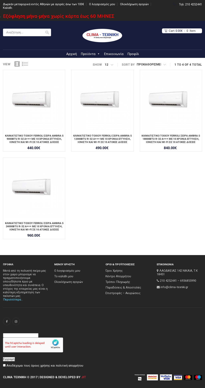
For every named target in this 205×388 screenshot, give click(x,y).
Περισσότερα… (13, 299)
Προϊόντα (90, 54)
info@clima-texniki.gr (174, 287)
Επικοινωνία (114, 54)
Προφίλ (133, 54)
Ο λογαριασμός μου (102, 4)
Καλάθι (7, 8)
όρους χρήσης (40, 365)
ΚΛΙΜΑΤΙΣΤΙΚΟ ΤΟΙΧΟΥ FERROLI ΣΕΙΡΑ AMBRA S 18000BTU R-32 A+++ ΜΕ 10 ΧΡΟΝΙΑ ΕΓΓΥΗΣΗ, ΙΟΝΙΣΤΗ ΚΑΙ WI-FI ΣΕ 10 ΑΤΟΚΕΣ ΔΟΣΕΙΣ (171, 139)
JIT (83, 377)
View (6, 64)
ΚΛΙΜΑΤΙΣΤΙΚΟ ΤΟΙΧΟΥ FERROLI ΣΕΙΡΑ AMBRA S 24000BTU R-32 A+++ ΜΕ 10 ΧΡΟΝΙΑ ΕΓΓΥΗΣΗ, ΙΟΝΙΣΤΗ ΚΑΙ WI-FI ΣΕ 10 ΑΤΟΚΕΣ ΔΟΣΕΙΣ (34, 226)
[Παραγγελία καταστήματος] (151, 64)
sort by (128, 64)
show (97, 64)
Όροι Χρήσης (114, 270)
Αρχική (71, 54)
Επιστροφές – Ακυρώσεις (123, 293)
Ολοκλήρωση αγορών (134, 4)
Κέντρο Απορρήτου (118, 276)
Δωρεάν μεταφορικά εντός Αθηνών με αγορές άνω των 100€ (43, 4)
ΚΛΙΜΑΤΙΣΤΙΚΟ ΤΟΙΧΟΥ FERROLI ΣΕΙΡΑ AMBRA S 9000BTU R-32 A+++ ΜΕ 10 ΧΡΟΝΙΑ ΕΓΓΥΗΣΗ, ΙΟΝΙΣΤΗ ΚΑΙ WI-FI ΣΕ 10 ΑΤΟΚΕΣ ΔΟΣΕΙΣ (34, 139)
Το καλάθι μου (63, 276)
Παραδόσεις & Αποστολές (123, 287)
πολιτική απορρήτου (69, 365)
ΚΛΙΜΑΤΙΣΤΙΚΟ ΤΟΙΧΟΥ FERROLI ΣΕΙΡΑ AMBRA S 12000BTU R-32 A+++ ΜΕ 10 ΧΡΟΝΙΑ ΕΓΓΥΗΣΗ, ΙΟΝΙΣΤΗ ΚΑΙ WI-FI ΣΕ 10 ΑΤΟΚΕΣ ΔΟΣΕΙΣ (102, 139)
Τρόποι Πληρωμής (118, 282)
